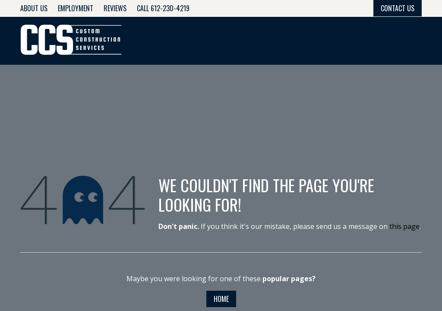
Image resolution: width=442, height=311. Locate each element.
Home (221, 299)
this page (404, 226)
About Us (33, 8)
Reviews (115, 8)
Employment (75, 8)
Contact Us (397, 8)
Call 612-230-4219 (163, 8)
